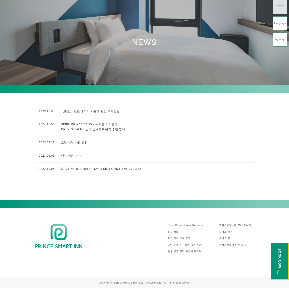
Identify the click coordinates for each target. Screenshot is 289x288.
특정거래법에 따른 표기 (232, 244)
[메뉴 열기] (280, 7)
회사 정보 (173, 231)
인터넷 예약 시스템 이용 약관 (185, 244)
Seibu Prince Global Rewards (185, 225)
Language (280, 23)
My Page (280, 39)
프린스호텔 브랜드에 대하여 (235, 225)
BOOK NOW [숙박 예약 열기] (279, 261)
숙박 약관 (224, 238)
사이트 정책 (226, 231)
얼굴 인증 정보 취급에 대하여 (185, 251)
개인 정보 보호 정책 (179, 238)
